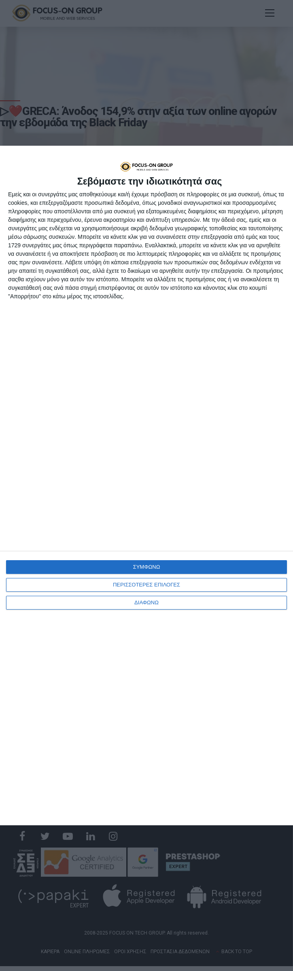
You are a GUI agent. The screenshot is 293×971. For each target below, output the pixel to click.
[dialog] (146, 485)
